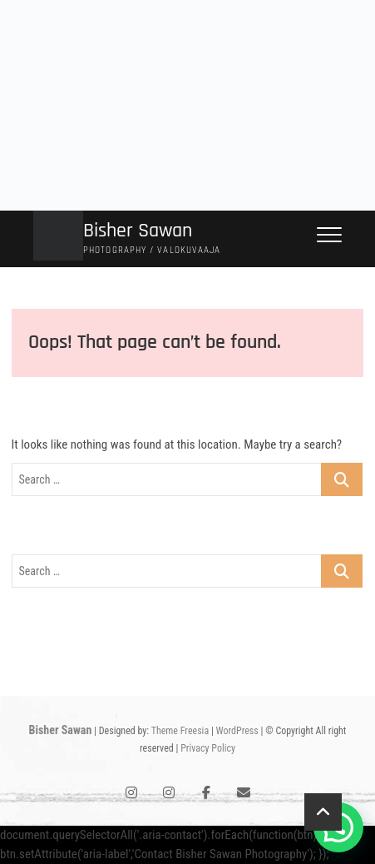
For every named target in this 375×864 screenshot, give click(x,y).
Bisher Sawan (137, 231)
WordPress (237, 731)
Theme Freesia (180, 731)
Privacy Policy (207, 748)
